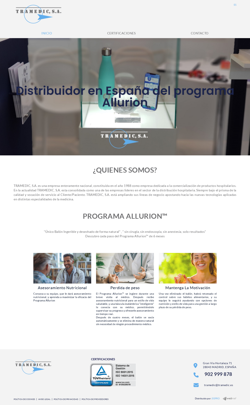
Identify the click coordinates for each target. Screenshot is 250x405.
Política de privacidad (66, 399)
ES (235, 5)
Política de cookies (24, 399)
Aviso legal (44, 399)
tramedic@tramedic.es (218, 385)
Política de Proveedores (95, 399)
